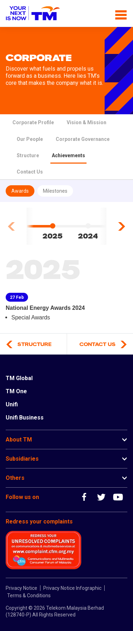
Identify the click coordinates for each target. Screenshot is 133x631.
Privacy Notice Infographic (72, 588)
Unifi (12, 404)
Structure (28, 155)
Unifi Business (25, 417)
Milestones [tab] (55, 191)
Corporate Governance (83, 139)
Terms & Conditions (29, 595)
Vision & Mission (86, 122)
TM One (16, 391)
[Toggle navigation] (121, 13)
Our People (30, 139)
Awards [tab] (20, 191)
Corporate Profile (33, 122)
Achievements (68, 155)
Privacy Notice (21, 588)
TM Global (19, 378)
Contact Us (30, 172)
